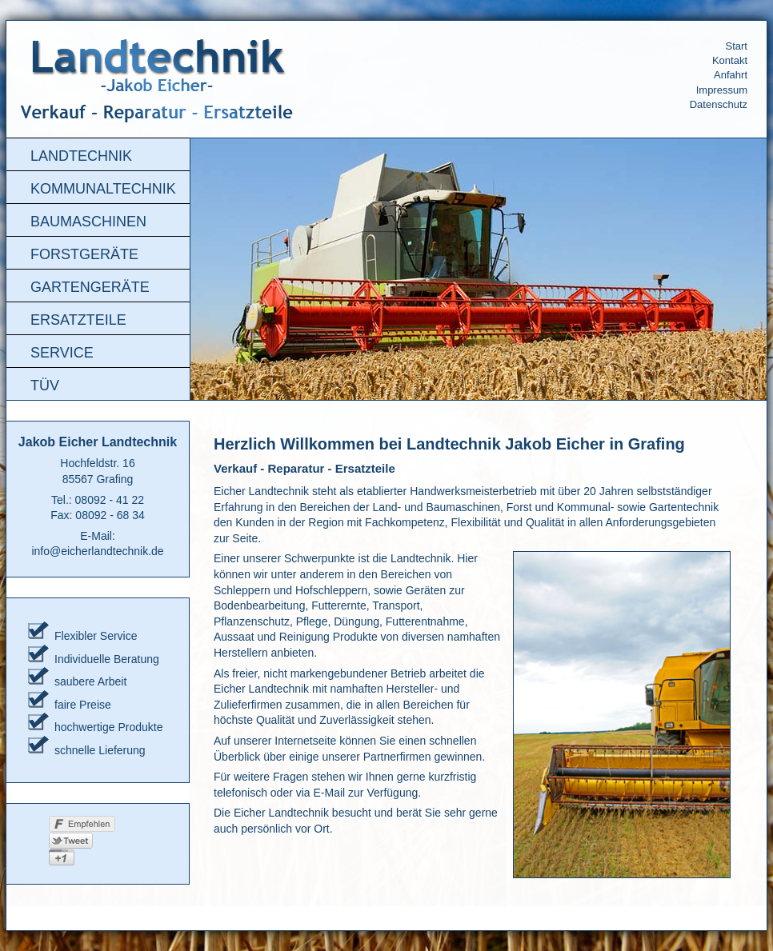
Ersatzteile (78, 320)
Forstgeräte (84, 254)
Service (62, 353)
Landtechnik (81, 156)
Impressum (721, 90)
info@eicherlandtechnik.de (97, 551)
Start (736, 46)
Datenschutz (718, 104)
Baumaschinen (88, 222)
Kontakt (729, 60)
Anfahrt (730, 75)
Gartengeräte (90, 287)
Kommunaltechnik (103, 189)
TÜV (44, 386)
